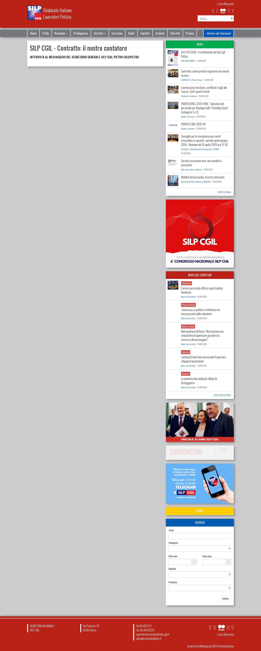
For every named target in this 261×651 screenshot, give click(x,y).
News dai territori (188, 296)
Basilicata (186, 283)
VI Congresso (80, 33)
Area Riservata (225, 4)
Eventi (131, 33)
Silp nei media (187, 169)
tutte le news (224, 192)
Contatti (145, 33)
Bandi (183, 116)
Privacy (190, 33)
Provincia (173, 582)
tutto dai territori (222, 395)
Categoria (173, 543)
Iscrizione (117, 33)
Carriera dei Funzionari (218, 33)
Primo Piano (197, 79)
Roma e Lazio (188, 326)
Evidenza (193, 96)
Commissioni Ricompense (201, 149)
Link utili (175, 33)
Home (33, 33)
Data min (173, 556)
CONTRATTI (186, 79)
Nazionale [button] (61, 33)
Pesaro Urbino (188, 304)
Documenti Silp (187, 181)
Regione (172, 569)
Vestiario (185, 96)
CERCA (225, 598)
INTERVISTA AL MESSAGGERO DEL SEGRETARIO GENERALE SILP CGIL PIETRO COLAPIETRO (84, 57)
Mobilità (207, 181)
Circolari (191, 116)
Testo (171, 530)
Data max (207, 556)
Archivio (160, 33)
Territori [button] (100, 33)
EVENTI (216, 149)
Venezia (185, 352)
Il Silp (45, 33)
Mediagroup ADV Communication (217, 646)
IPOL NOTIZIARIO (188, 60)
